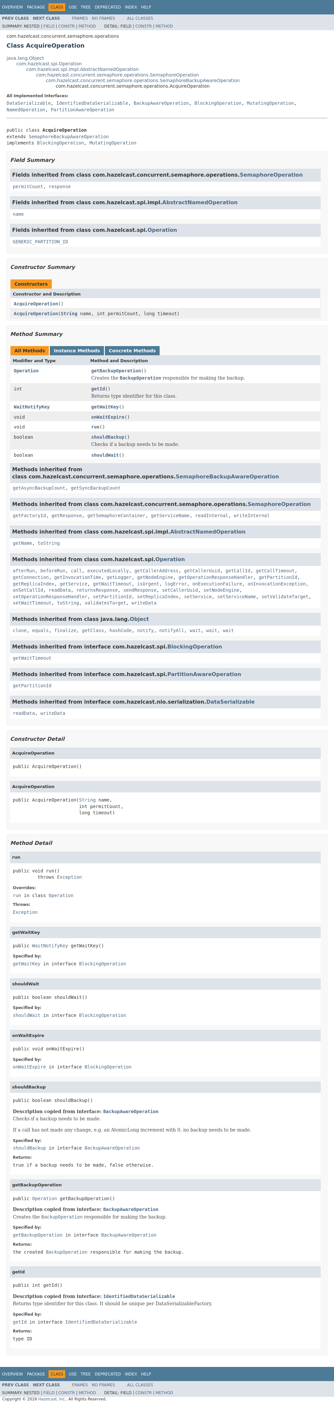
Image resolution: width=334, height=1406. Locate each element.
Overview (12, 7)
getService (73, 583)
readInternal (211, 515)
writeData (143, 602)
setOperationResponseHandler (50, 596)
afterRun (24, 570)
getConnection (31, 577)
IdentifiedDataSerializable (92, 103)
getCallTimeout (275, 570)
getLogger (119, 577)
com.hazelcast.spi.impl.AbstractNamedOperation (82, 69)
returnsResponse (97, 590)
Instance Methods (77, 350)
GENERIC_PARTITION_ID (40, 241)
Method (87, 26)
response (60, 186)
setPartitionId (112, 596)
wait (195, 630)
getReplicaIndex (33, 583)
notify (145, 630)
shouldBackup (107, 437)
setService (198, 596)
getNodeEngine (155, 577)
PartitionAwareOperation (82, 109)
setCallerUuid (180, 590)
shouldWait (105, 455)
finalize (65, 630)
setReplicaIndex (157, 596)
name (18, 214)
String (69, 313)
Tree (86, 7)
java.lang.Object (25, 58)
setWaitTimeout (32, 602)
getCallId (238, 570)
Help (146, 7)
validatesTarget (105, 602)
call (76, 570)
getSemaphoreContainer (117, 515)
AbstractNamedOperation (200, 202)
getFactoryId (29, 515)
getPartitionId (278, 577)
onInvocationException (277, 583)
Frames (80, 18)
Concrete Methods (132, 350)
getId (98, 388)
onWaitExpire (107, 417)
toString (49, 543)
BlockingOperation (217, 103)
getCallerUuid (202, 570)
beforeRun (52, 570)
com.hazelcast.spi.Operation (49, 63)
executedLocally (108, 570)
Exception (69, 877)
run (95, 426)
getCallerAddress (156, 570)
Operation (162, 230)
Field (48, 26)
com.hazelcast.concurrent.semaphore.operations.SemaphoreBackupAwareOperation (143, 80)
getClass (93, 630)
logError (176, 583)
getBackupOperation (116, 370)
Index (131, 7)
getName (22, 543)
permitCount (28, 186)
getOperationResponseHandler (216, 577)
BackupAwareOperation (161, 103)
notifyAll (171, 630)
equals (40, 630)
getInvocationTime (77, 577)
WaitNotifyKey (32, 406)
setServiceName (236, 596)
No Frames (103, 18)
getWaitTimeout (112, 583)
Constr (66, 26)
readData (60, 590)
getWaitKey (105, 406)
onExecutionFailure (217, 583)
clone (20, 630)
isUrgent (148, 583)
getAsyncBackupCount (39, 488)
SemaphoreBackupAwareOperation (68, 136)
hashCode (120, 630)
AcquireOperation (36, 303)
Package (36, 7)
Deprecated (108, 7)
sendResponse (139, 590)
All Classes (140, 18)
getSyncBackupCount (96, 488)
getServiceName (170, 515)
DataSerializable (29, 103)
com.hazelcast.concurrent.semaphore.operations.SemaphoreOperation (117, 74)
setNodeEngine (222, 590)
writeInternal (252, 515)
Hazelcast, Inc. (52, 1399)
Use (73, 7)
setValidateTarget (285, 596)
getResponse (66, 515)
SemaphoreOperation (271, 175)
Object (139, 619)
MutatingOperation (270, 103)
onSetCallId (28, 590)
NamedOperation (26, 109)
